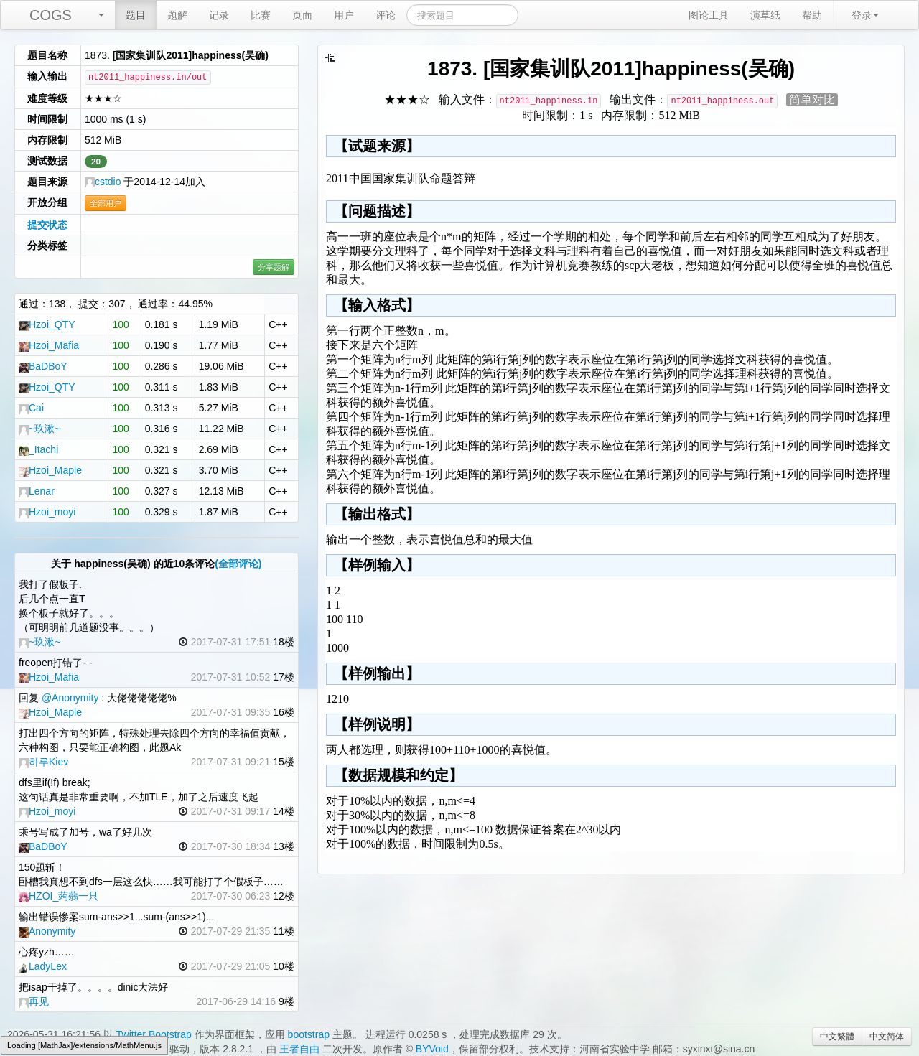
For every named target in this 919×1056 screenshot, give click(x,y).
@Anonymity (70, 698)
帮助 (812, 15)
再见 (34, 1001)
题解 (177, 15)
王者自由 (299, 1049)
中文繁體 (837, 1037)
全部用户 (105, 203)
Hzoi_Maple (50, 470)
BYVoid (432, 1049)
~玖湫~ (39, 428)
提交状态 (47, 224)
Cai (31, 407)
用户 (344, 15)
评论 (385, 15)
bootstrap (309, 1034)
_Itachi (38, 449)
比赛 (261, 15)
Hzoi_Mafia (49, 345)
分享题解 (273, 267)
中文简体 (886, 1037)
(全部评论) (238, 563)
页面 (302, 15)
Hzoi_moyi (47, 512)
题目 (136, 15)
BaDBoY (43, 366)
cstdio (103, 181)
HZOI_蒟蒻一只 (58, 896)
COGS (50, 15)
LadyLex (43, 966)
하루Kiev (43, 761)
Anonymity (47, 931)
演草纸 (765, 15)
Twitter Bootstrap (154, 1034)
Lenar (37, 491)
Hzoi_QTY (47, 324)
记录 (219, 15)
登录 (865, 15)
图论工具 (709, 15)
